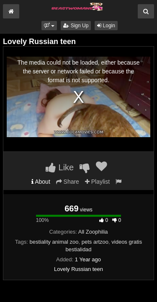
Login (106, 26)
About (40, 181)
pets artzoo (95, 242)
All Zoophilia (93, 232)
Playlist (97, 181)
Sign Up (75, 26)
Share (67, 181)
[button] (49, 25)
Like (60, 167)
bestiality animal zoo (53, 242)
